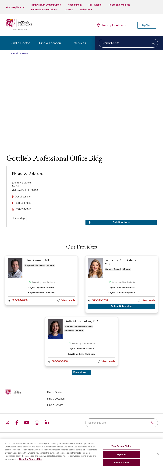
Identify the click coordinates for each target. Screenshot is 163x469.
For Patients (95, 4)
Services (80, 40)
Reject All (121, 454)
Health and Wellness (119, 4)
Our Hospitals (13, 7)
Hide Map (19, 218)
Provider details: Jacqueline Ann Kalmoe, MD (121, 284)
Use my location (110, 25)
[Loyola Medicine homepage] (18, 30)
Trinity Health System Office (46, 4)
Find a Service (55, 404)
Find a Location (50, 40)
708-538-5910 (23, 209)
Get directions (23, 196)
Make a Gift (86, 9)
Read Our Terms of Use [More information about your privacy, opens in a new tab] (30, 459)
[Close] (157, 453)
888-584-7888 (23, 203)
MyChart (146, 25)
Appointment (75, 4)
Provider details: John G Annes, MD (41, 280)
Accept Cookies (121, 462)
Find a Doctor (20, 40)
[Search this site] (128, 43)
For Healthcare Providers (44, 9)
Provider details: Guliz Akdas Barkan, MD (81, 341)
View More (82, 373)
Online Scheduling (133, 306)
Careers (69, 9)
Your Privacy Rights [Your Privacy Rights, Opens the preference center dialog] (121, 446)
